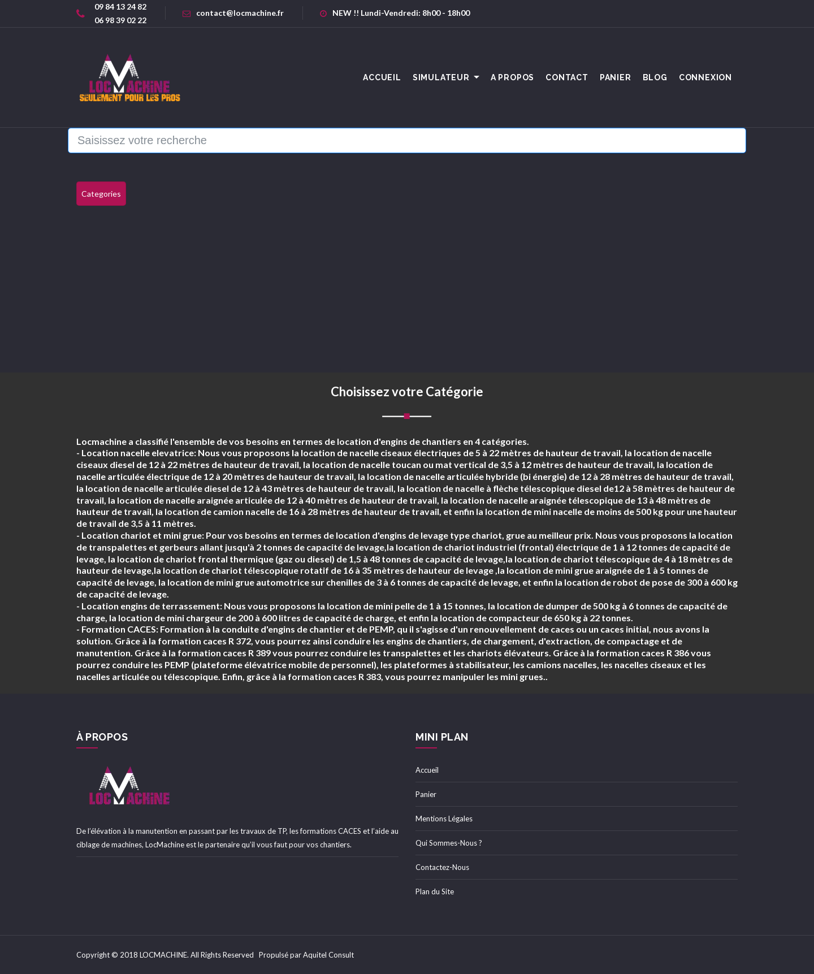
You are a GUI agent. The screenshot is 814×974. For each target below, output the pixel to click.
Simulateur (441, 77)
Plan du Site (434, 891)
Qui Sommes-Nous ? (448, 842)
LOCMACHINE (163, 954)
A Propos (512, 77)
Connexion (705, 77)
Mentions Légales (444, 818)
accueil (382, 77)
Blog (655, 77)
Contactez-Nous (442, 867)
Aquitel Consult (328, 954)
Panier (615, 77)
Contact (566, 77)
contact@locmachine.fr (233, 13)
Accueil (427, 769)
